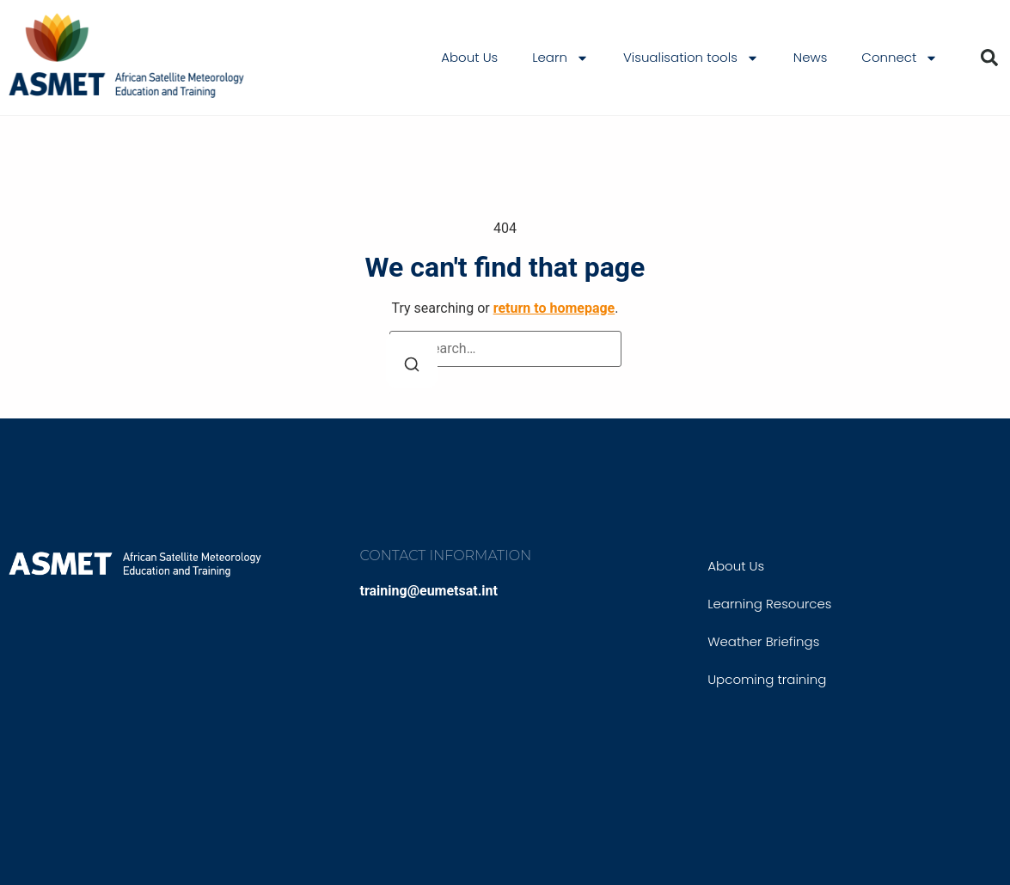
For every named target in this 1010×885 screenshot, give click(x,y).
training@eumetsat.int (429, 591)
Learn (560, 58)
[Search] (412, 360)
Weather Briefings (763, 641)
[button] (989, 57)
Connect (899, 58)
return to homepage (554, 308)
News (810, 57)
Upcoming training (766, 679)
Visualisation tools (691, 58)
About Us (469, 57)
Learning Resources (769, 604)
